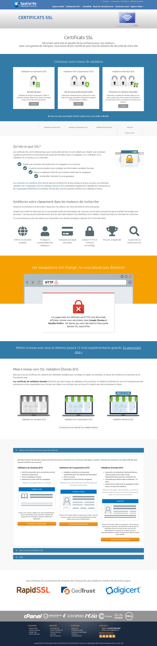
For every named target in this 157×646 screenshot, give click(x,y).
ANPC (97, 643)
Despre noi (74, 628)
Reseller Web (33, 632)
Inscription (125, 1)
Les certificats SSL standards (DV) (27, 183)
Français (106, 1)
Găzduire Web (33, 628)
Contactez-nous (122, 6)
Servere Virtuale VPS (56, 630)
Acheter (34, 104)
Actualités (87, 6)
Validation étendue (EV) (54, 186)
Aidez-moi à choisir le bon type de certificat (38, 450)
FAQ (21, 557)
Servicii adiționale (34, 634)
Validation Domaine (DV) (52, 127)
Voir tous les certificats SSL (31, 550)
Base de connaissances (103, 6)
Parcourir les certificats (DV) (36, 524)
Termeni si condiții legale (79, 632)
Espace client (58, 6)
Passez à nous (130, 133)
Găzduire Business (34, 630)
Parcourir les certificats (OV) (78, 524)
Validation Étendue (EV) (104, 127)
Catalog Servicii (73, 6)
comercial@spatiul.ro (112, 630)
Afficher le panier (136, 1)
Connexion (115, 1)
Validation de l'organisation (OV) (27, 186)
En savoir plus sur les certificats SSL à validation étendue (78, 427)
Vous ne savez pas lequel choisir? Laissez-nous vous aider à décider (78, 116)
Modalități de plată (77, 630)
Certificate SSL (54, 628)
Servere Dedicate (55, 636)
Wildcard (130, 127)
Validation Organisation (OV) (78, 127)
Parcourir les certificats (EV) (120, 539)
